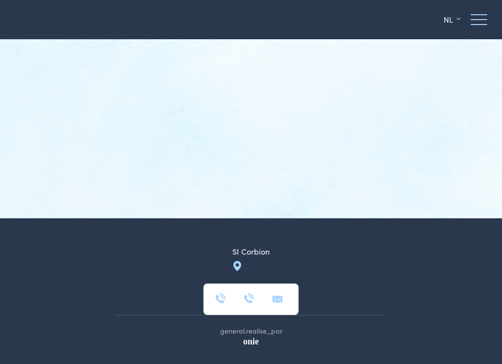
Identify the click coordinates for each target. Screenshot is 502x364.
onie (251, 341)
